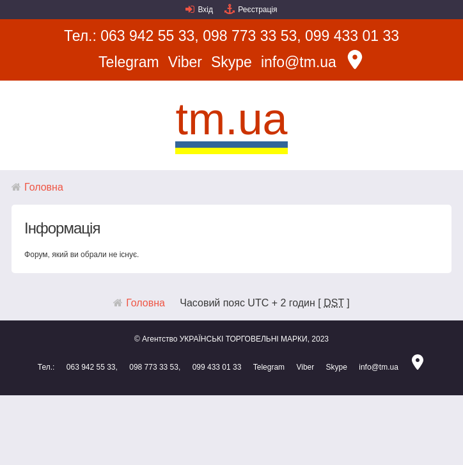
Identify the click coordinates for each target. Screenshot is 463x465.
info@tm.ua (298, 62)
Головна (43, 187)
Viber (185, 62)
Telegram (128, 62)
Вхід (205, 9)
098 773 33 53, (252, 36)
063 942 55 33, (149, 36)
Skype (231, 62)
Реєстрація (257, 9)
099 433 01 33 (352, 36)
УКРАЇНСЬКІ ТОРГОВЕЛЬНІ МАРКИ (244, 339)
